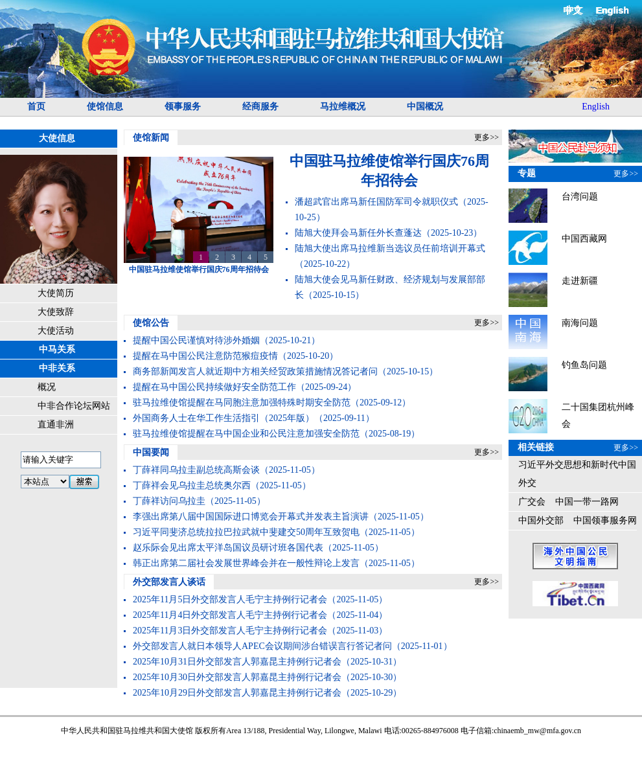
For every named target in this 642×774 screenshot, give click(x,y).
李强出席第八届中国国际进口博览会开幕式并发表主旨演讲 (251, 516)
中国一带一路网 (587, 502)
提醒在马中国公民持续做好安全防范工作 (214, 387)
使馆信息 (105, 106)
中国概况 (425, 106)
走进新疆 (580, 281)
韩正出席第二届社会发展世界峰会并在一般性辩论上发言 (246, 563)
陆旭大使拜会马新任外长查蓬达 (358, 233)
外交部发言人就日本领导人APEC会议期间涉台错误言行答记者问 (262, 646)
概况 (47, 387)
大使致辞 (56, 312)
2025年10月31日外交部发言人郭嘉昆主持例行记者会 (237, 661)
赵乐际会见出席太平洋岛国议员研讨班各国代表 (228, 547)
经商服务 (260, 106)
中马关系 (57, 349)
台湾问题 (580, 196)
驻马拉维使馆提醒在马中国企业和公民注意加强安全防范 (246, 433)
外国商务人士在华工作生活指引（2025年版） (223, 418)
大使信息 (57, 138)
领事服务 (183, 106)
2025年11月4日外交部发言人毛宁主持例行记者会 (230, 615)
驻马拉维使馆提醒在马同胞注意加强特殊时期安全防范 (241, 402)
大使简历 (56, 293)
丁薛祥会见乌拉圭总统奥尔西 (192, 485)
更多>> (486, 137)
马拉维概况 (342, 106)
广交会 (531, 502)
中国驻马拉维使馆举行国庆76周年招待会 (199, 269)
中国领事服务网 (605, 520)
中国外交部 (541, 520)
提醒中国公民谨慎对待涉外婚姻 (196, 340)
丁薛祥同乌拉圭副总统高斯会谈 (196, 470)
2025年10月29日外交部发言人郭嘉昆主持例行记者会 (237, 693)
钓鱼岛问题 (584, 365)
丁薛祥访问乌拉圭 (169, 501)
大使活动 (56, 331)
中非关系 (57, 368)
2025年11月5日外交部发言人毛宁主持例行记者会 (230, 599)
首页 (36, 106)
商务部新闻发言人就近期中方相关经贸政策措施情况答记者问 (255, 371)
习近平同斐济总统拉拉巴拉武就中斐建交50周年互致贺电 (246, 532)
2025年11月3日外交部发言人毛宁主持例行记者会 (230, 630)
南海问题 (580, 323)
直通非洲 (56, 424)
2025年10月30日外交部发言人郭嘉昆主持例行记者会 (237, 677)
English (612, 10)
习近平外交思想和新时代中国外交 (577, 474)
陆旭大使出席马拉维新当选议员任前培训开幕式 (390, 248)
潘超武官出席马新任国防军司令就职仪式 (376, 202)
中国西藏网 (584, 239)
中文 (574, 10)
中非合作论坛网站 (74, 406)
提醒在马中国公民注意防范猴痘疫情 (205, 356)
